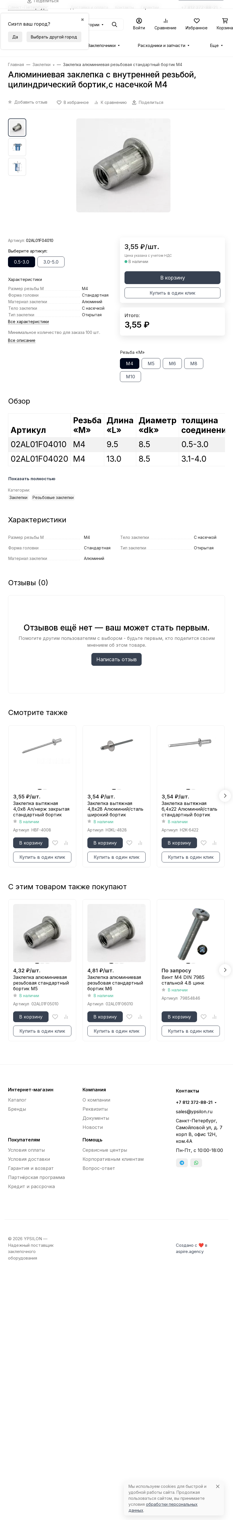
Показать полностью (31, 478)
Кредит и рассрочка (31, 1186)
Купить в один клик (172, 293)
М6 (172, 363)
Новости (93, 1127)
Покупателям (24, 1139)
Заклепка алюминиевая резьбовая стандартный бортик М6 (115, 982)
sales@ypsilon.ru (194, 1111)
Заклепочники (101, 45)
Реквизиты (95, 1109)
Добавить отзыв (30, 102)
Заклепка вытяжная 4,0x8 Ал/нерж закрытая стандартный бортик (41, 808)
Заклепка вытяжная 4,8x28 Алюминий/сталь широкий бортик (115, 808)
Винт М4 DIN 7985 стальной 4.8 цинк (183, 980)
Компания (94, 1089)
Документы (96, 1118)
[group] (123, 177)
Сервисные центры (105, 1150)
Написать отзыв (116, 659)
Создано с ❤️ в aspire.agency (191, 1248)
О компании (96, 1100)
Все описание (21, 340)
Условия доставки (29, 1159)
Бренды (17, 1109)
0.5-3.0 (21, 262)
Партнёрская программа (36, 1177)
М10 (130, 376)
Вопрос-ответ (99, 1168)
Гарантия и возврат (31, 1168)
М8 (193, 363)
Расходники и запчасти (161, 45)
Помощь (93, 1139)
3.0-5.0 (51, 262)
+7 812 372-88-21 (194, 1102)
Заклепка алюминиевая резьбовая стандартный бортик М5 (41, 982)
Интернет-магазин (30, 1089)
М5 (151, 363)
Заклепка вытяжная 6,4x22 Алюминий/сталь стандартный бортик (189, 808)
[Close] (217, 1486)
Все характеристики (28, 321)
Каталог (17, 1100)
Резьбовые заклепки (53, 497)
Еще (214, 45)
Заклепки (18, 497)
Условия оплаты (26, 1150)
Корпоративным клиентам (113, 1159)
